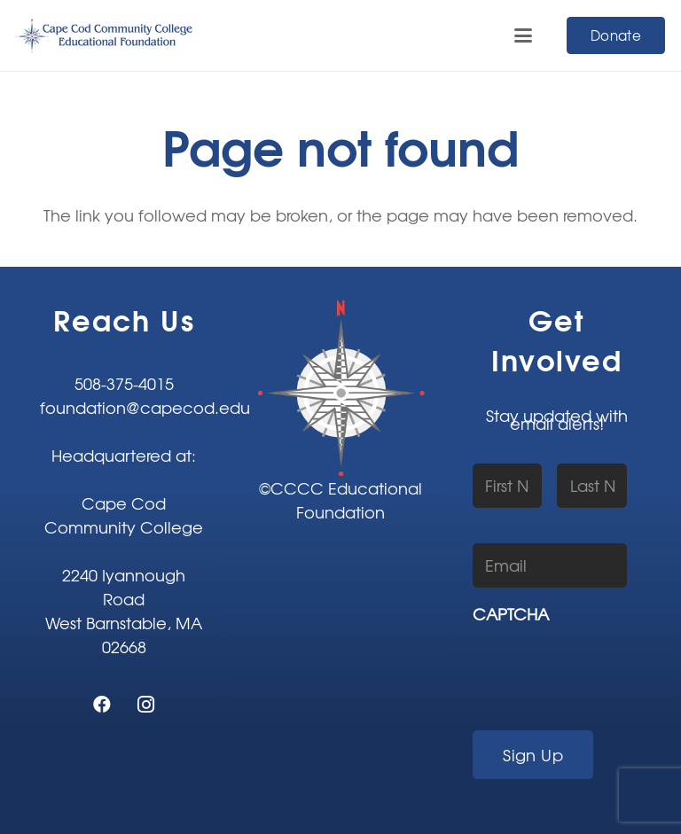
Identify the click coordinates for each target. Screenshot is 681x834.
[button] (522, 35)
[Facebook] (102, 704)
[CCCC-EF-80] (104, 35)
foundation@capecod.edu (145, 407)
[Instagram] (146, 704)
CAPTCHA (511, 614)
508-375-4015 (124, 383)
